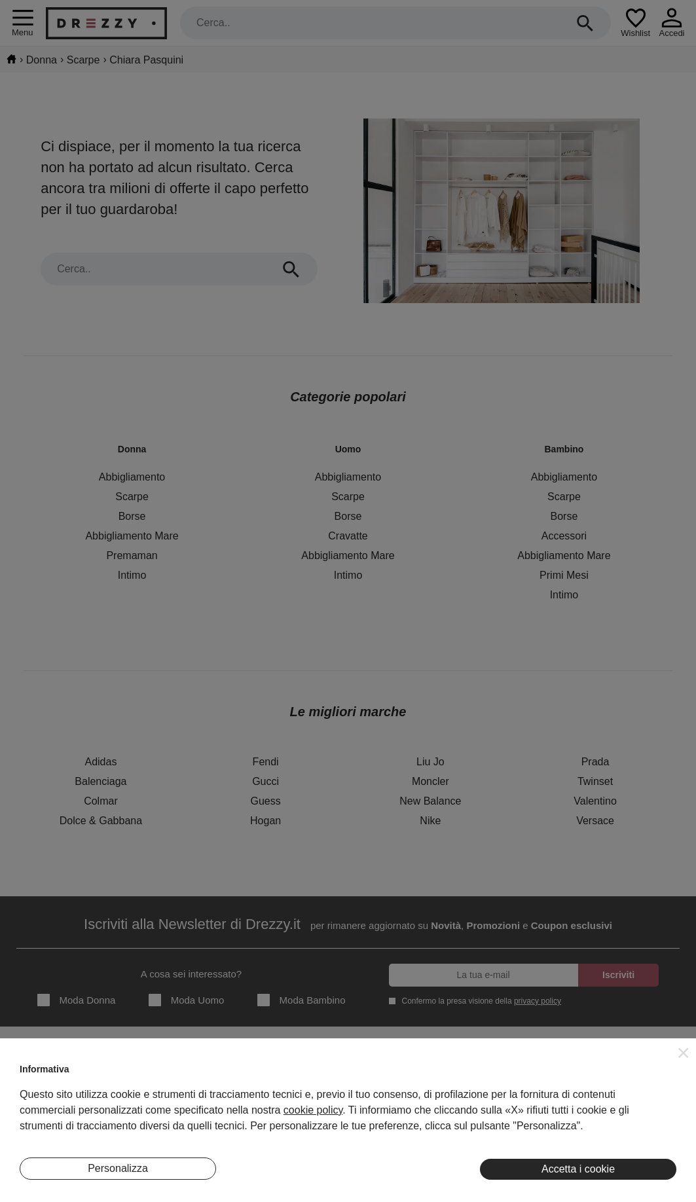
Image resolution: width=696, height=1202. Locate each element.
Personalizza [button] (118, 1168)
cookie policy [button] (313, 1110)
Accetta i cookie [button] (578, 1169)
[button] (683, 1052)
